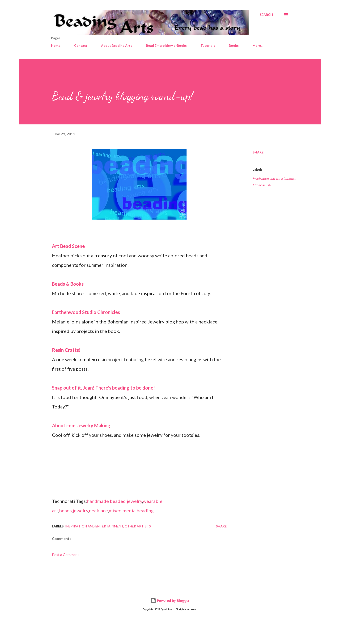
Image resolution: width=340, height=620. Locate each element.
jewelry (80, 510)
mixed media (122, 510)
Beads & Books (68, 284)
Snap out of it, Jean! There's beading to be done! (103, 388)
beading (145, 510)
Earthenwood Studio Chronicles (86, 312)
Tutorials (207, 45)
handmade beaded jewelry (114, 501)
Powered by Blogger (170, 600)
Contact (80, 45)
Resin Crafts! (66, 350)
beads (65, 510)
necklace (98, 510)
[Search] (266, 14)
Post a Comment (65, 554)
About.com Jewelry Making (81, 425)
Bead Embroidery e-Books (166, 45)
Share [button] (258, 152)
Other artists (262, 185)
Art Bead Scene (68, 246)
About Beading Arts (116, 45)
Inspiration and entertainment (274, 178)
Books (234, 45)
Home (55, 45)
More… (258, 45)
